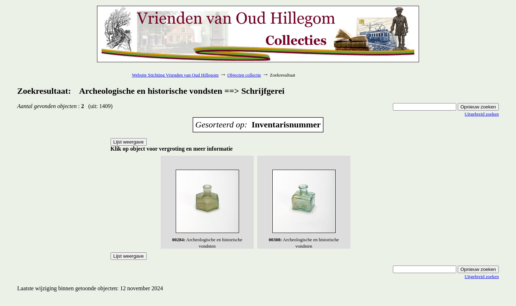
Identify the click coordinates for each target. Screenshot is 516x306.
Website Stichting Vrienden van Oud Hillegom (175, 75)
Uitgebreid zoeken (481, 114)
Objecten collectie (244, 75)
